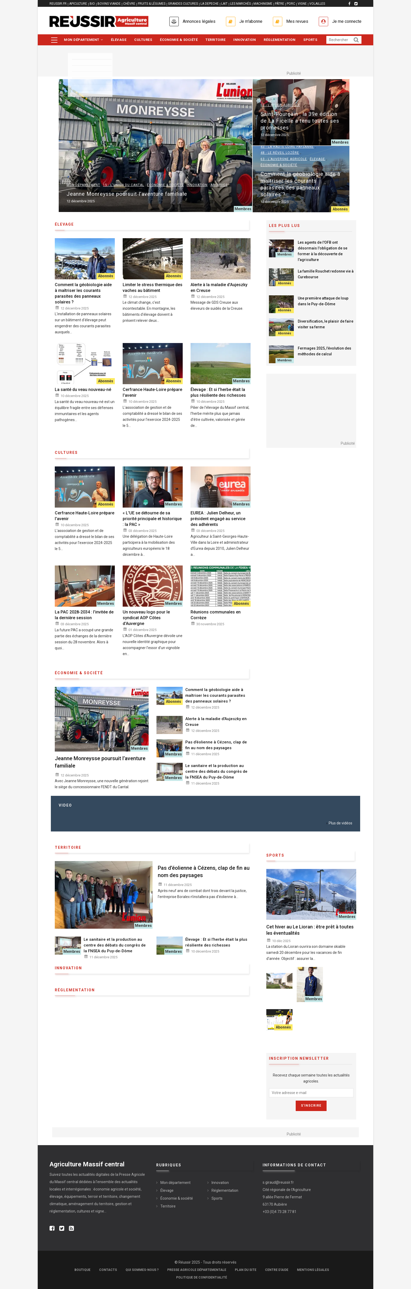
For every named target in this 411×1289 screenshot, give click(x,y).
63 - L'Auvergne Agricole (284, 159)
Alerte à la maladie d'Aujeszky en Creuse (219, 287)
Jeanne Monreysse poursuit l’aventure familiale (127, 194)
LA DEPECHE (210, 4)
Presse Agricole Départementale (196, 1270)
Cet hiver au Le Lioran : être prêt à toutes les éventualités (310, 930)
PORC (291, 4)
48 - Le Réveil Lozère (280, 153)
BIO (92, 4)
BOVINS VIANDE (109, 4)
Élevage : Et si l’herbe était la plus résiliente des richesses (218, 392)
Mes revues (297, 21)
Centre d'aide (276, 1270)
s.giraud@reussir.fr (278, 1182)
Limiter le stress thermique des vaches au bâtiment (152, 287)
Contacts (108, 1270)
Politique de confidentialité (201, 1277)
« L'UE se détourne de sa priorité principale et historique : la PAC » (152, 518)
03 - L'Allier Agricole (280, 105)
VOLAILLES (317, 4)
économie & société (79, 673)
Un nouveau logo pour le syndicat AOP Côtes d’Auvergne (146, 618)
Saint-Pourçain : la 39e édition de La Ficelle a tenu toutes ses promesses (300, 121)
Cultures (143, 40)
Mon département (83, 40)
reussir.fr (58, 4)
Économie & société (179, 40)
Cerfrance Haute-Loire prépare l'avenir (152, 392)
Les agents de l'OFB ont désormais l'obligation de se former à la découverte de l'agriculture (322, 251)
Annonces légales (199, 21)
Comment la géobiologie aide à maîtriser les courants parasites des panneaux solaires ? (300, 184)
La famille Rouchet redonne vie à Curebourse (326, 274)
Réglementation (279, 40)
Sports (310, 40)
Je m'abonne (250, 21)
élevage (64, 224)
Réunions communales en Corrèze (216, 615)
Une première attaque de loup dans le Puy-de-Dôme (323, 301)
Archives (219, 185)
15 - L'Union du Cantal (123, 185)
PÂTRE (279, 4)
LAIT (224, 4)
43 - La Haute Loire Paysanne (287, 147)
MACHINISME (262, 4)
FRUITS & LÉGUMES (151, 4)
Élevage (119, 40)
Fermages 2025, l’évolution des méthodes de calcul (324, 351)
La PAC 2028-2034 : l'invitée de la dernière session (84, 615)
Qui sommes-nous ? (142, 1270)
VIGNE (302, 4)
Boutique (82, 1270)
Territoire (215, 40)
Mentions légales (313, 1270)
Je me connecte (346, 21)
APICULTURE (78, 4)
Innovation (244, 40)
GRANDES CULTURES (183, 4)
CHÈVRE (129, 4)
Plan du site (245, 1270)
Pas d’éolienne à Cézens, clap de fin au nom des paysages (216, 745)
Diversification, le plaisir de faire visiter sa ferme (325, 324)
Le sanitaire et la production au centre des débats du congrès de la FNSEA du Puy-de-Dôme (216, 771)
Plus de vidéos (340, 823)
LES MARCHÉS (240, 4)
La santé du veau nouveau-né (83, 389)
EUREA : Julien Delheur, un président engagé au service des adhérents (218, 518)
